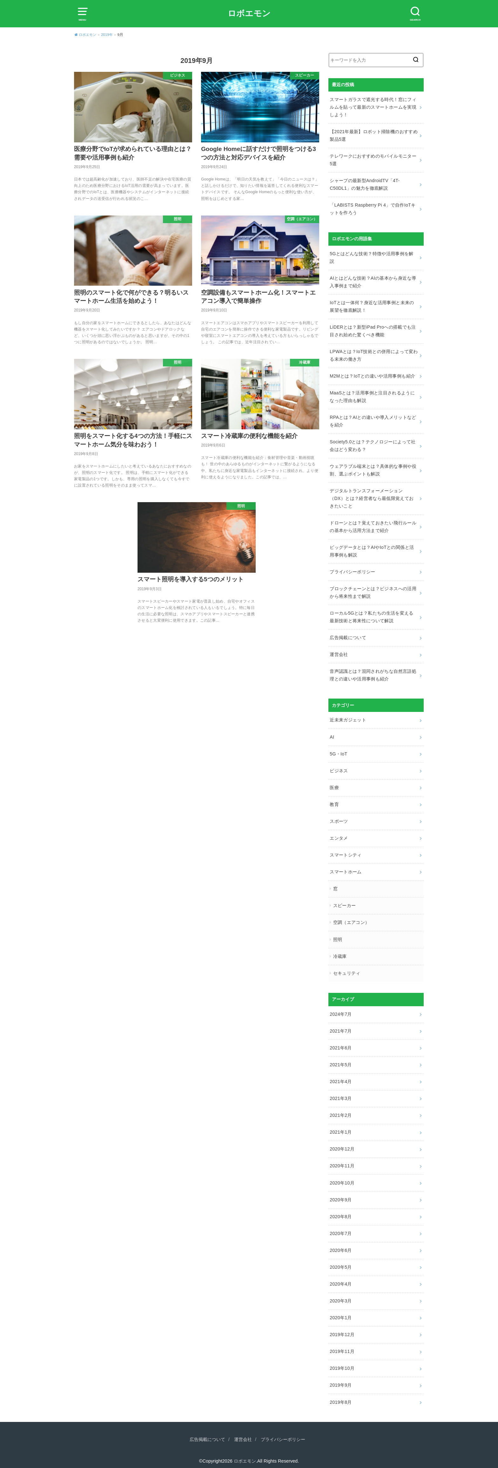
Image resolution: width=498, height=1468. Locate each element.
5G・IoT (338, 750)
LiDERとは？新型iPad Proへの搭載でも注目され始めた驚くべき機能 (373, 330)
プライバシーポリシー (352, 569)
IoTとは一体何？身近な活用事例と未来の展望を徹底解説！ (372, 305)
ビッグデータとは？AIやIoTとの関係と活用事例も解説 (372, 549)
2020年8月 (341, 1211)
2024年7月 (341, 1010)
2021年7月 (341, 1026)
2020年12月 (342, 1144)
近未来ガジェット (348, 717)
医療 (334, 784)
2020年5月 (341, 1261)
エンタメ (339, 834)
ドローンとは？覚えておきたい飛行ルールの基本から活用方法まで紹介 (373, 524)
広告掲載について (348, 635)
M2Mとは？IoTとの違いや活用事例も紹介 (372, 374)
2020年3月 (341, 1295)
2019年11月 (342, 1345)
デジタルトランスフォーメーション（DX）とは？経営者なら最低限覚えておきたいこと (372, 497)
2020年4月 (341, 1278)
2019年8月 (341, 1395)
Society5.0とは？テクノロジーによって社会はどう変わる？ (372, 444)
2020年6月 (341, 1244)
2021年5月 (341, 1060)
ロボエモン (249, 13)
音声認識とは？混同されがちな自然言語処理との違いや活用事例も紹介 (373, 672)
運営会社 (339, 651)
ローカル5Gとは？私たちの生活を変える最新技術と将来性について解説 (371, 614)
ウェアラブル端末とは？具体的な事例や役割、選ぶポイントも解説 (373, 468)
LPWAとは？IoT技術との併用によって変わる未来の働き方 (374, 354)
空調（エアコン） (351, 918)
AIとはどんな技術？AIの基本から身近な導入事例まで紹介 (373, 281)
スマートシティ (345, 851)
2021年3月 (341, 1093)
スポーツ (339, 818)
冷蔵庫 (340, 952)
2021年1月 (341, 1127)
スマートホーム (345, 868)
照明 (337, 935)
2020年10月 (342, 1177)
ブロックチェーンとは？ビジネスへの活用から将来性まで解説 (373, 590)
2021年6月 (341, 1043)
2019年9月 (341, 1379)
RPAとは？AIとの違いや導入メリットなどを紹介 (373, 419)
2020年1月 (341, 1311)
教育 (334, 801)
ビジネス (339, 767)
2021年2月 (341, 1110)
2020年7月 (341, 1228)
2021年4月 (341, 1077)
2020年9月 (341, 1194)
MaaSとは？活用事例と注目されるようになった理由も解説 (372, 395)
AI (332, 733)
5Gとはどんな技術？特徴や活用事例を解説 (371, 256)
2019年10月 (342, 1362)
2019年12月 (342, 1328)
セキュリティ (346, 969)
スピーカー (344, 902)
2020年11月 (342, 1161)
